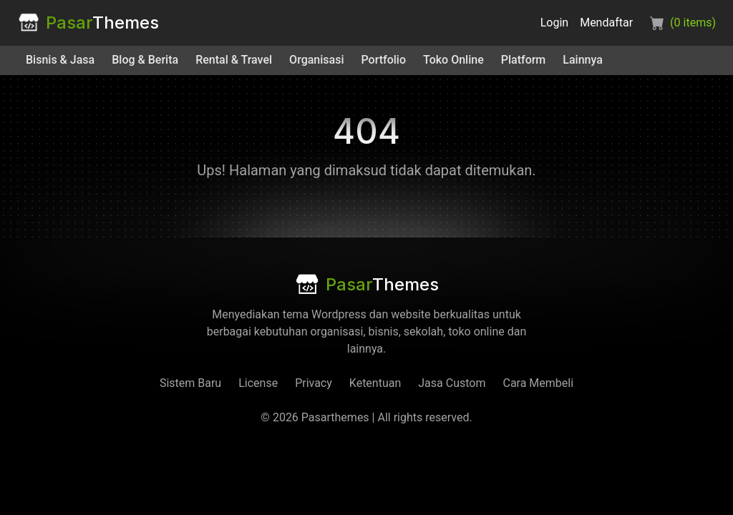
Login (554, 22)
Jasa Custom (451, 383)
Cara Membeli (538, 383)
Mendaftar (606, 22)
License (258, 383)
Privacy (313, 383)
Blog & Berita (145, 60)
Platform (523, 60)
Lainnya (583, 60)
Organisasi (316, 60)
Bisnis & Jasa (60, 60)
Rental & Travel (233, 60)
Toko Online (453, 60)
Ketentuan (375, 383)
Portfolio (384, 60)
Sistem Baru (190, 383)
